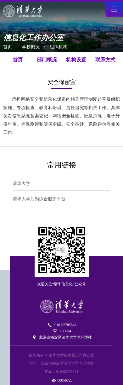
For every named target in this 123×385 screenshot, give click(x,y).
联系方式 (105, 59)
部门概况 (47, 59)
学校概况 (31, 47)
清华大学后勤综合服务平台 (39, 199)
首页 (7, 47)
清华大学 (21, 183)
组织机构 (58, 47)
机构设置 (76, 59)
